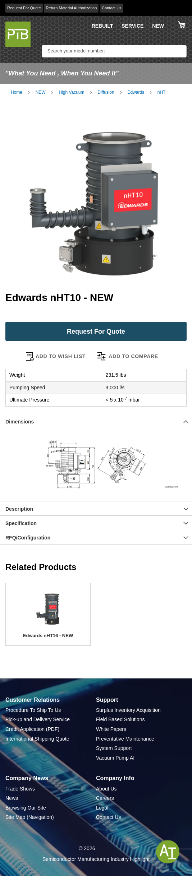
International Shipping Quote (37, 739)
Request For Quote (24, 8)
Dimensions (19, 422)
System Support (114, 748)
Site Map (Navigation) (29, 817)
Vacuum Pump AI (115, 758)
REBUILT (102, 26)
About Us (106, 789)
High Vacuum (71, 92)
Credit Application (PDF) (32, 729)
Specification (21, 523)
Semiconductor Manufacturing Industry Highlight (96, 859)
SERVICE (132, 26)
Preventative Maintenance (125, 739)
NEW (158, 26)
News (11, 798)
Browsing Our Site (25, 808)
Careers (105, 798)
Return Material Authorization (71, 8)
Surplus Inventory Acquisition (128, 710)
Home (16, 92)
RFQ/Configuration (27, 538)
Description (19, 509)
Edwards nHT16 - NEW (48, 635)
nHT (161, 92)
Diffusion (105, 92)
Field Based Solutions (120, 719)
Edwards (135, 92)
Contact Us (111, 8)
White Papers (111, 729)
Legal (102, 808)
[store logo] (18, 34)
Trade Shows (20, 789)
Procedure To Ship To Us (33, 710)
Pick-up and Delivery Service (37, 719)
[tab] (96, 421)
